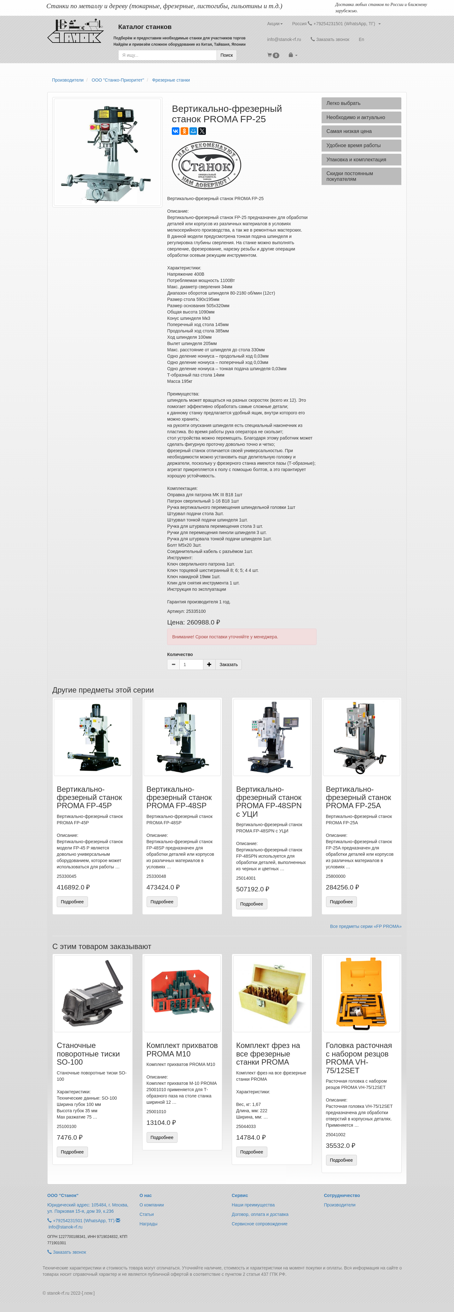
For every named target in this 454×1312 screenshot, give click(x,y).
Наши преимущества (253, 1204)
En (361, 39)
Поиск (227, 55)
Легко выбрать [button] (343, 103)
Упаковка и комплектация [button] (356, 159)
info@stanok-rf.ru (284, 39)
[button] (273, 55)
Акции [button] (275, 23)
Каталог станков (145, 26)
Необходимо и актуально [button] (355, 117)
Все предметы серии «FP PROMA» (366, 926)
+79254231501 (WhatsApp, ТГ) (84, 1220)
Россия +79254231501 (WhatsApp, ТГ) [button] (336, 23)
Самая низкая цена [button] (349, 131)
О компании (152, 1204)
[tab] (361, 103)
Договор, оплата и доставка (260, 1214)
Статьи (147, 1214)
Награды (149, 1223)
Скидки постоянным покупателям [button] (349, 176)
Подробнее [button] (72, 901)
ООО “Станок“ (63, 1195)
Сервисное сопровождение (260, 1223)
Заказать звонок (330, 39)
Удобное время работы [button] (353, 145)
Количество (180, 654)
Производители (340, 1204)
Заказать (228, 664)
